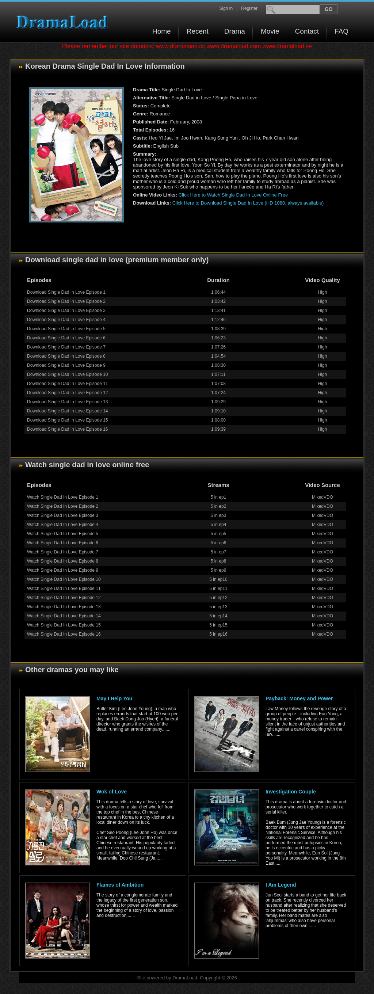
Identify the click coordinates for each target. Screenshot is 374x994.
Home (161, 31)
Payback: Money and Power (299, 698)
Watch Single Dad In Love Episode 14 (64, 615)
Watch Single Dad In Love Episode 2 (62, 506)
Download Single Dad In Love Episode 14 (67, 411)
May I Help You (114, 698)
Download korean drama (64, 22)
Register (249, 8)
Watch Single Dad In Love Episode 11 (64, 588)
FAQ (341, 31)
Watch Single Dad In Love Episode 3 (62, 515)
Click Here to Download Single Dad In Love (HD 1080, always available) (248, 203)
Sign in (226, 8)
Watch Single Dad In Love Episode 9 (62, 570)
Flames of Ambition (120, 885)
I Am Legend (281, 885)
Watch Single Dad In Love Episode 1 (62, 497)
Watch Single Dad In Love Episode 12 (64, 597)
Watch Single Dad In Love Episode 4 (62, 524)
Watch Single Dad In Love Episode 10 (64, 579)
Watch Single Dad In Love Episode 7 (62, 552)
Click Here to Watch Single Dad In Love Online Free (233, 195)
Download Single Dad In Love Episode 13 (67, 401)
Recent (198, 31)
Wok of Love (111, 792)
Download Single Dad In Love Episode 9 (66, 365)
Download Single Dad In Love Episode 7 (66, 347)
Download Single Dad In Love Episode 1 (66, 292)
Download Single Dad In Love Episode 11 (67, 383)
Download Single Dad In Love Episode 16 (67, 429)
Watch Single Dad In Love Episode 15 (64, 625)
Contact (307, 31)
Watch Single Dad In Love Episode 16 (64, 634)
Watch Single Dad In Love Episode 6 (62, 542)
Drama (234, 31)
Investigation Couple (291, 792)
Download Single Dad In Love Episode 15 (67, 420)
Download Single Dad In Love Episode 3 (66, 310)
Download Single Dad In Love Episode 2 (66, 301)
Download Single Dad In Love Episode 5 (66, 328)
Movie (270, 31)
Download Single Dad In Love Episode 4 (66, 319)
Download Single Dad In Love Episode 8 (66, 356)
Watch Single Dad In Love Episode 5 (62, 533)
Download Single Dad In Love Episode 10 (67, 374)
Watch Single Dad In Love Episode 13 (64, 606)
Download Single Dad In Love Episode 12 (67, 392)
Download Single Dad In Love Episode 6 (66, 337)
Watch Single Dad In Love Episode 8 (62, 561)
